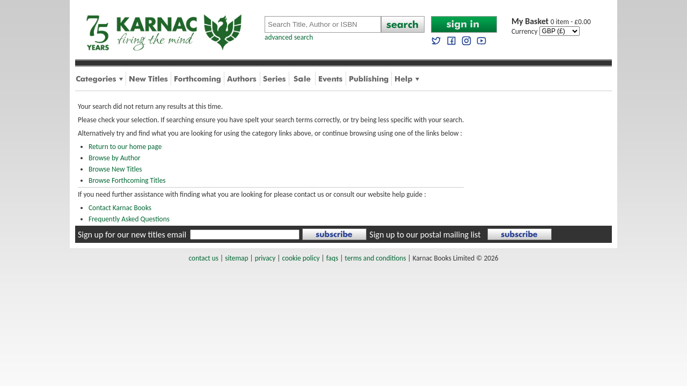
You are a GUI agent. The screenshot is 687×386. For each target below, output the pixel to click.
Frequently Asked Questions (129, 219)
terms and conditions (375, 258)
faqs (332, 258)
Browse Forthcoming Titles (127, 180)
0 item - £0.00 (551, 21)
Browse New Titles (115, 169)
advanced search (289, 37)
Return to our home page (125, 146)
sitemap (236, 258)
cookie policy (300, 258)
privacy (265, 258)
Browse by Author (115, 157)
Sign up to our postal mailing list (424, 234)
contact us (203, 258)
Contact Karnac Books (120, 207)
